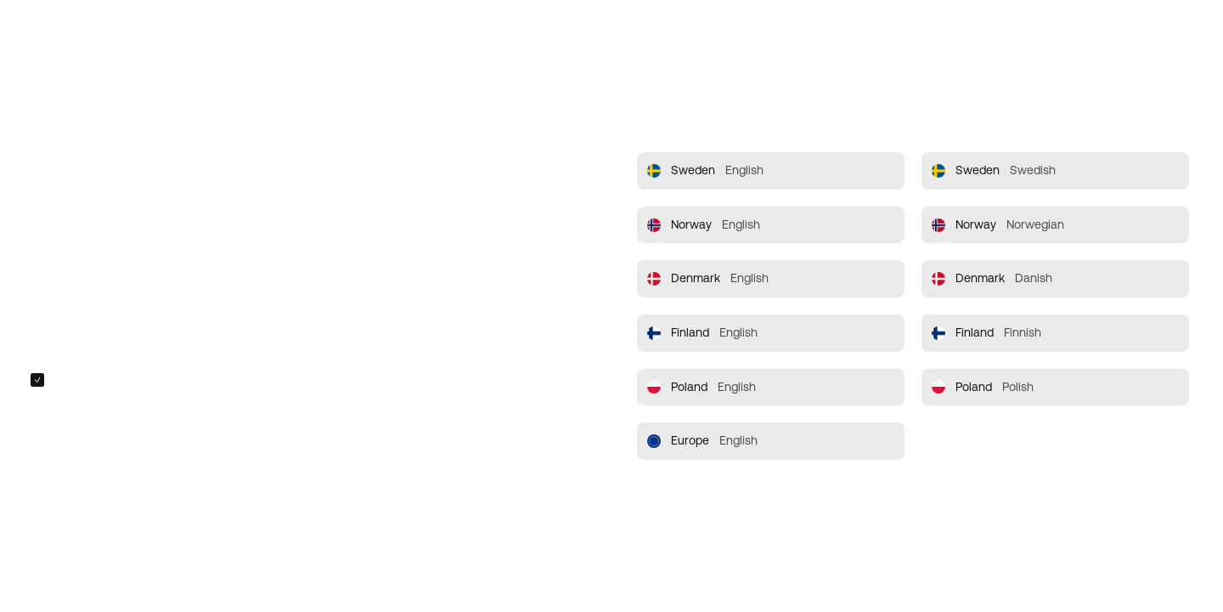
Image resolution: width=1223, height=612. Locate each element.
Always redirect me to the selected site (155, 380)
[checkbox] (37, 380)
